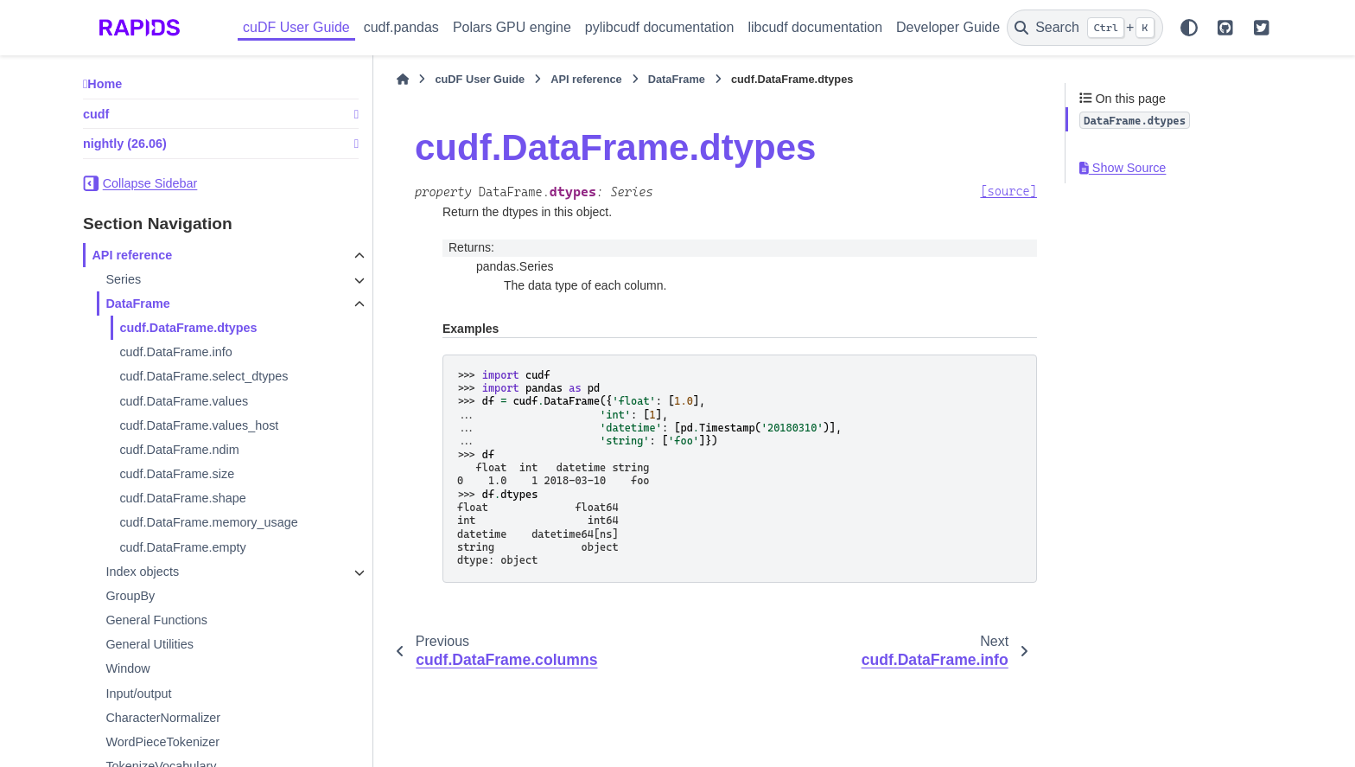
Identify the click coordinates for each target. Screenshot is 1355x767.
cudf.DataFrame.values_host (198, 425)
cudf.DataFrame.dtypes (188, 328)
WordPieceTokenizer (162, 742)
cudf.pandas (401, 27)
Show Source (1122, 168)
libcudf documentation (814, 27)
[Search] (1085, 28)
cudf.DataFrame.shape (182, 498)
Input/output (138, 693)
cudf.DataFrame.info (175, 352)
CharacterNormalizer (162, 718)
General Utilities (149, 644)
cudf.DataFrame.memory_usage (208, 522)
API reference (132, 255)
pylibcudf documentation (660, 27)
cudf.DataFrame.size (176, 474)
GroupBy (130, 596)
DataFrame (137, 303)
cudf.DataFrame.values (183, 401)
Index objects (142, 571)
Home (104, 84)
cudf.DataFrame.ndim (179, 450)
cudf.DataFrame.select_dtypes (203, 376)
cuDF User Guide (296, 27)
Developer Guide (948, 27)
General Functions (156, 620)
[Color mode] (1189, 27)
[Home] (403, 79)
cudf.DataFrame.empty (182, 547)
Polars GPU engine (512, 27)
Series (123, 279)
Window (127, 668)
